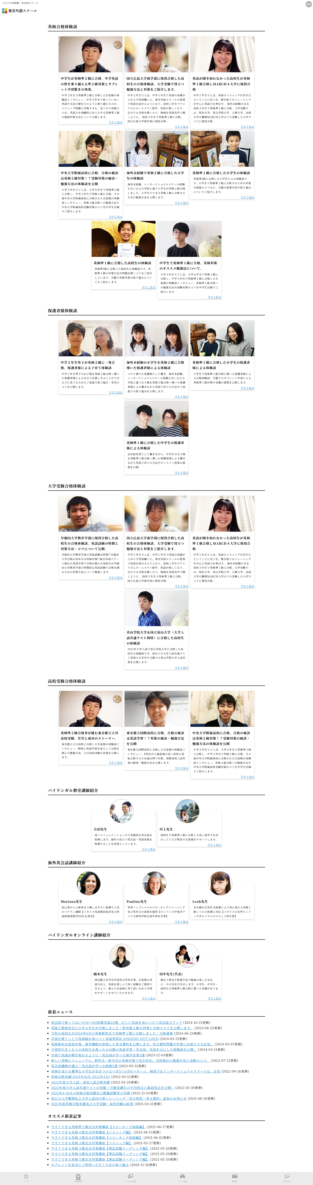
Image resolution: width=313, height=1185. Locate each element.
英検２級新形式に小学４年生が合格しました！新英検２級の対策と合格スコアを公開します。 (122, 1028)
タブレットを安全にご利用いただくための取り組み (90, 1164)
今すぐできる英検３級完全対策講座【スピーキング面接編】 (97, 1137)
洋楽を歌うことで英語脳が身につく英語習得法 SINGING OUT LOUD (104, 1038)
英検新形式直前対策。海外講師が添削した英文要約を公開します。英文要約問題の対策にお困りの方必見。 (132, 1044)
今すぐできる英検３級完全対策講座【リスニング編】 (91, 1143)
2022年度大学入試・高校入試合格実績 (80, 1082)
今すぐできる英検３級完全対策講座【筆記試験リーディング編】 (100, 1148)
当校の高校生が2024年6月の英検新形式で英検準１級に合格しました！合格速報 (112, 1033)
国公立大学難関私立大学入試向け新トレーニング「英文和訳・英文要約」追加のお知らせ (119, 1098)
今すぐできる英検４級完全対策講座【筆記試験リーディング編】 (100, 1153)
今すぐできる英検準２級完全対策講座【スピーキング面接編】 (98, 1126)
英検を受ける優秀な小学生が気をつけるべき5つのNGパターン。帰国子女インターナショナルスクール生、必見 (135, 1071)
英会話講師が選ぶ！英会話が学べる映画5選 (84, 1066)
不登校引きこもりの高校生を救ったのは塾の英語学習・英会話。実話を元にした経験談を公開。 (124, 1049)
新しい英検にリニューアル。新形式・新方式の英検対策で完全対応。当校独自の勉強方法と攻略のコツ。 (130, 1060)
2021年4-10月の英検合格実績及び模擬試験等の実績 (90, 1093)
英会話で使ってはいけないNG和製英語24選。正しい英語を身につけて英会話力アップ (116, 1022)
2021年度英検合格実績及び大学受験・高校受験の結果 (92, 1104)
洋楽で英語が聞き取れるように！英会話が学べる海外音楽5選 (98, 1055)
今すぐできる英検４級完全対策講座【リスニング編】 (91, 1132)
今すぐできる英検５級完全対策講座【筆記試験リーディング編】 (100, 1159)
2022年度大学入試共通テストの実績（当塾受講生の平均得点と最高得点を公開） (112, 1087)
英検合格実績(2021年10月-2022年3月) (80, 1076)
